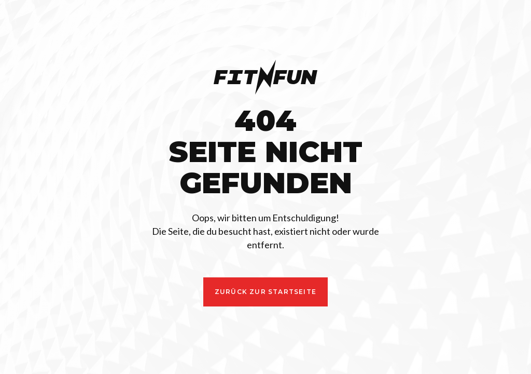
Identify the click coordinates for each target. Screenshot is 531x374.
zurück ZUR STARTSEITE (265, 292)
